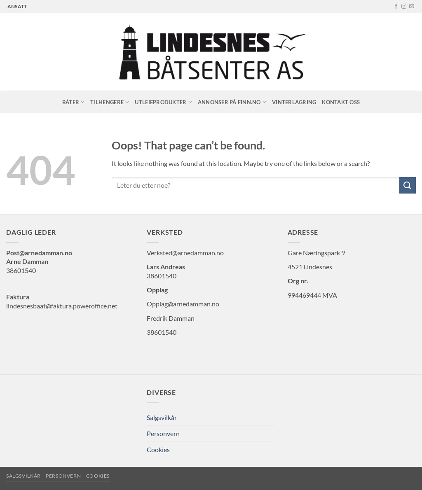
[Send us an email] (411, 6)
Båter (73, 102)
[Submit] (407, 185)
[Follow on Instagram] (403, 6)
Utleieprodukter (163, 102)
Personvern (163, 433)
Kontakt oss (341, 102)
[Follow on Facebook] (396, 6)
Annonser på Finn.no (232, 102)
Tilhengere (109, 102)
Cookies (158, 449)
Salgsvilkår (162, 417)
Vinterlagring (294, 102)
